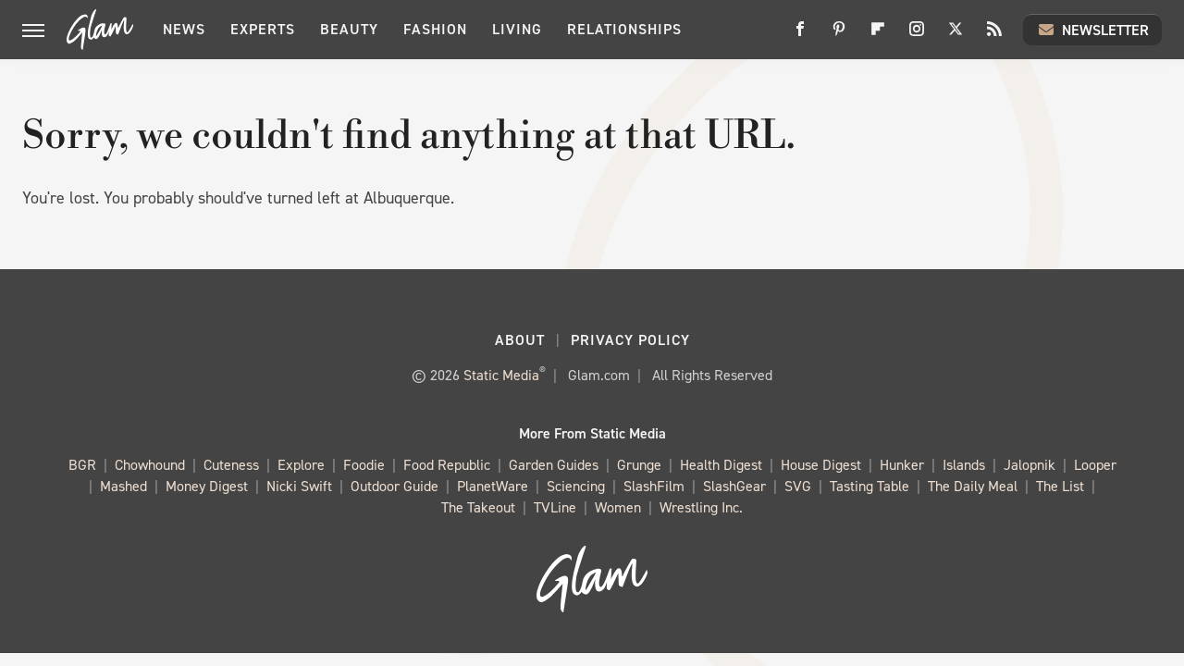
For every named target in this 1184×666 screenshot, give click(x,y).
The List (1060, 487)
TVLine (555, 508)
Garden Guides (553, 466)
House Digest (821, 466)
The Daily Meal (973, 487)
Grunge (639, 466)
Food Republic (446, 466)
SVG (797, 487)
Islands (964, 466)
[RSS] (994, 36)
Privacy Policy (630, 340)
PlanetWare (492, 487)
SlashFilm (653, 487)
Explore (301, 466)
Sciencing (576, 487)
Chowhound (150, 466)
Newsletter (1092, 29)
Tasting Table (869, 487)
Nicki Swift (299, 487)
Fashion (435, 29)
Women (618, 508)
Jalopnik (1029, 466)
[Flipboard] (878, 36)
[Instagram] (916, 36)
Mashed (123, 487)
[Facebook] (800, 36)
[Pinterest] (839, 36)
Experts (262, 29)
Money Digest (207, 487)
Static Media (501, 375)
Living (517, 29)
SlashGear (734, 487)
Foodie (364, 466)
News (184, 29)
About (520, 340)
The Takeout (478, 508)
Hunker (902, 466)
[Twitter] (955, 36)
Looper (1095, 466)
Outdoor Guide (394, 487)
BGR (82, 466)
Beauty (349, 29)
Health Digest (721, 466)
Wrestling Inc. (701, 508)
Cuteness (231, 466)
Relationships (624, 29)
